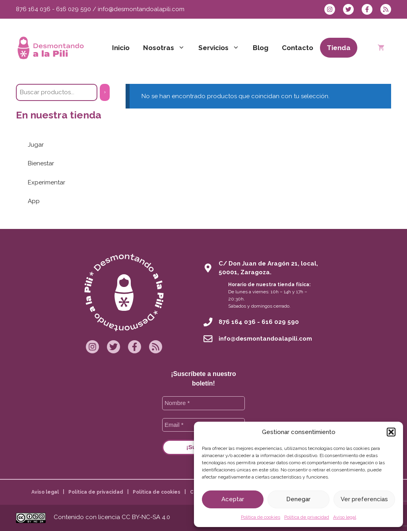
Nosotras (167, 48)
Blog (260, 48)
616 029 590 (73, 9)
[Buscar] (105, 92)
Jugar (36, 144)
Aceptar (232, 499)
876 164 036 (33, 9)
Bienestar (41, 163)
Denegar (298, 499)
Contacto (297, 48)
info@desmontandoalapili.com (141, 9)
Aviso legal (344, 517)
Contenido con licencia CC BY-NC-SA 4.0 (112, 517)
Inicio (121, 48)
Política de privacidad (306, 517)
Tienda (339, 48)
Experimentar (46, 182)
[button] (391, 432)
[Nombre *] (203, 403)
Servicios (222, 48)
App (34, 201)
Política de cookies (260, 517)
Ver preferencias (364, 499)
